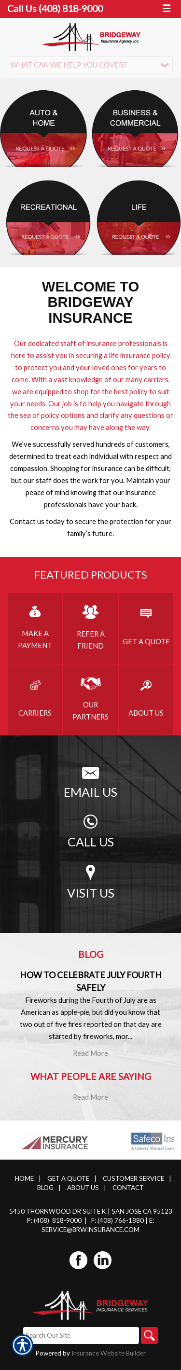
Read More (90, 1053)
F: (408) (102, 1220)
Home (24, 1178)
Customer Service (133, 1178)
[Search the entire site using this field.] (81, 1335)
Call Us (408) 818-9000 (55, 8)
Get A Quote (68, 1178)
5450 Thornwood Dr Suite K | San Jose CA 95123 (90, 1211)
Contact (128, 1187)
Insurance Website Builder (108, 1353)
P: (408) (39, 1220)
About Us (83, 1187)
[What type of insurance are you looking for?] (91, 64)
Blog (45, 1187)
